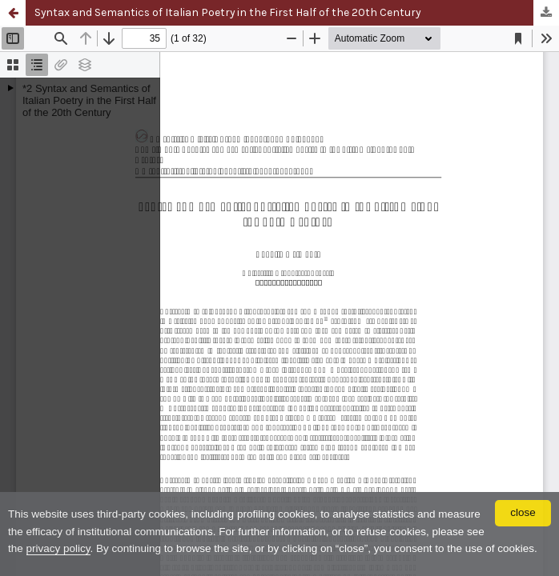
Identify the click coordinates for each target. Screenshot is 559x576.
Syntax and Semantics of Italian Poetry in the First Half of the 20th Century (227, 12)
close (523, 512)
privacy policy (58, 548)
